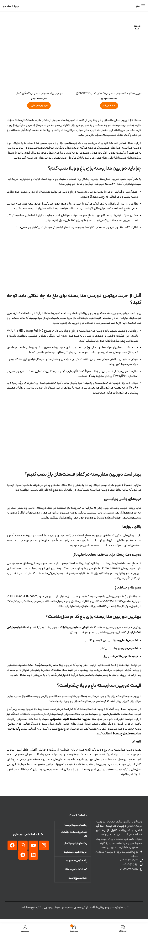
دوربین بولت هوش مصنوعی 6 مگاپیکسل (39, 93)
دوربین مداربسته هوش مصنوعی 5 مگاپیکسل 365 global (109, 95)
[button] (39, 105)
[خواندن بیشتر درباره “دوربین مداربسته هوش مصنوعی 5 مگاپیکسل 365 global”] (109, 110)
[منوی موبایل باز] (140, 6)
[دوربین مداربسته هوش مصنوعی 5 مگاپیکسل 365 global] (109, 55)
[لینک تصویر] (28, 819)
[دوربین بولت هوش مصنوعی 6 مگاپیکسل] (39, 55)
